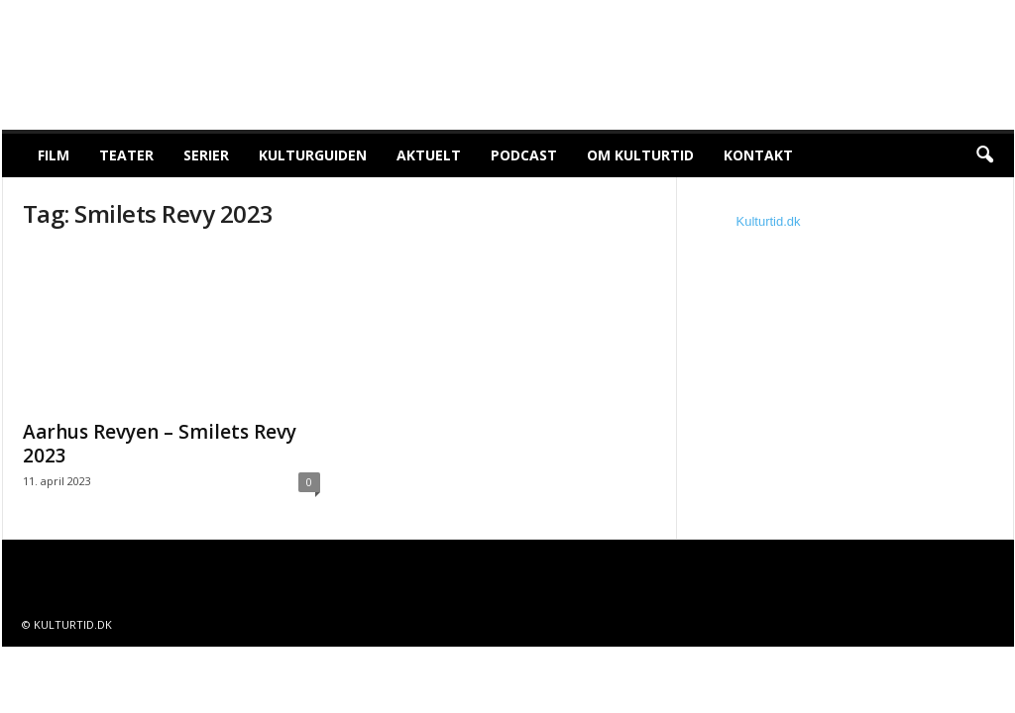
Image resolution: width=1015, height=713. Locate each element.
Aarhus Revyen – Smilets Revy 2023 (159, 443)
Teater (126, 155)
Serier (206, 155)
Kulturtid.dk (768, 221)
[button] (984, 155)
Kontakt (758, 155)
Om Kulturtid (640, 155)
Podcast (524, 155)
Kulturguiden (313, 155)
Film (53, 155)
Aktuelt (428, 155)
